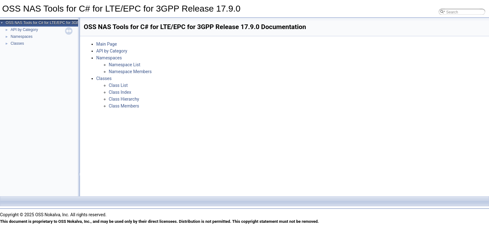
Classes (17, 43)
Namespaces (21, 36)
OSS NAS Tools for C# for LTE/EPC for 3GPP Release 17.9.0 (57, 23)
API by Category (24, 30)
